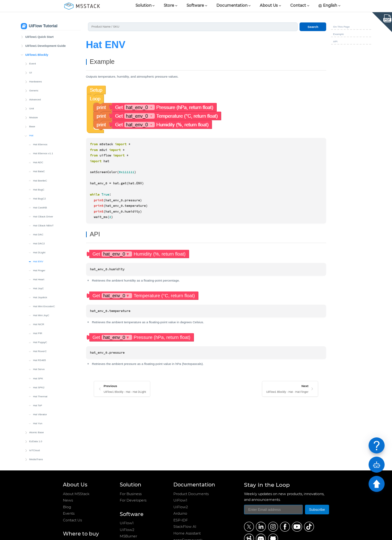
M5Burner (128, 536)
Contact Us (72, 520)
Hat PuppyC (40, 287)
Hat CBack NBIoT (43, 170)
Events (68, 513)
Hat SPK (38, 323)
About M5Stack (76, 494)
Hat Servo (39, 314)
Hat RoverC (40, 296)
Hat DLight (39, 197)
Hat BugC (38, 134)
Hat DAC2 (39, 188)
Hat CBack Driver (43, 161)
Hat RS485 (39, 305)
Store (169, 6)
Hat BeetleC (40, 125)
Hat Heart (38, 224)
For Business (131, 494)
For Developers (133, 500)
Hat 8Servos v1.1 (43, 98)
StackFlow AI (184, 526)
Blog (67, 507)
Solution (143, 6)
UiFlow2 (127, 529)
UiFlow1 (127, 523)
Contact (298, 6)
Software (195, 6)
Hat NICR (38, 269)
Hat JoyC (38, 233)
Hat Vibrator (40, 359)
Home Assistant (187, 533)
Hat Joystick (40, 242)
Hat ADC (38, 107)
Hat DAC (38, 179)
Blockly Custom (38, 413)
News (68, 500)
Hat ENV (38, 206)
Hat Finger (39, 215)
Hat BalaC (39, 116)
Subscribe (317, 509)
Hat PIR (37, 278)
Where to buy (81, 534)
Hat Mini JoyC (41, 260)
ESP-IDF (180, 520)
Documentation (232, 6)
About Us (269, 6)
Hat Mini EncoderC (44, 251)
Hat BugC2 (39, 143)
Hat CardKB (40, 152)
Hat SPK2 (39, 332)
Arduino (180, 513)
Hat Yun (37, 368)
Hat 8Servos (40, 89)
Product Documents (191, 494)
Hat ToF (37, 350)
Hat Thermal (40, 341)
